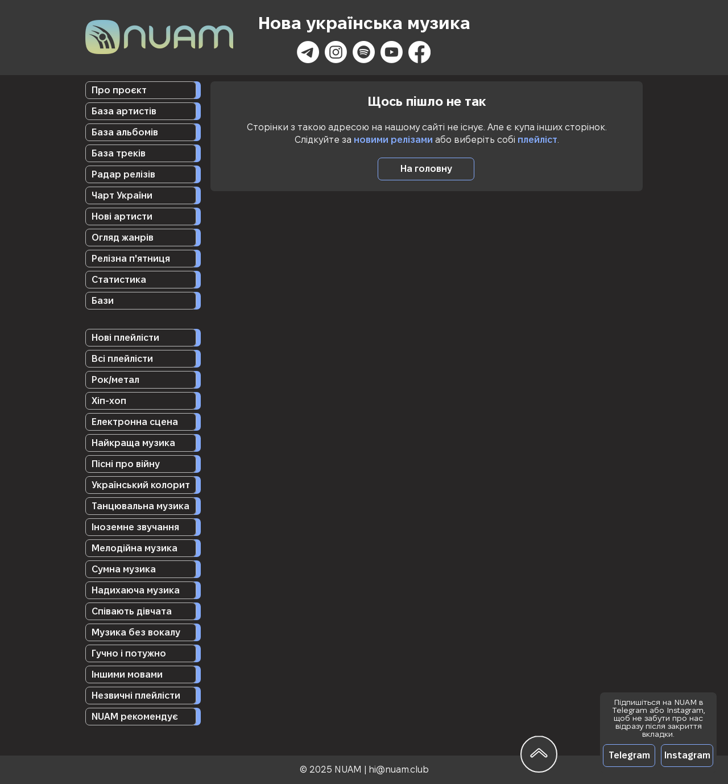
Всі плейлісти (122, 359)
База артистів (124, 111)
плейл (531, 140)
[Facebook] (419, 52)
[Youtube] (391, 52)
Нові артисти (122, 216)
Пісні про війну (126, 464)
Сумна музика (124, 569)
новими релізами (393, 140)
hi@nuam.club (399, 769)
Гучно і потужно (129, 653)
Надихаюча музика (136, 590)
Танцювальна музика (140, 506)
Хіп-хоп (109, 401)
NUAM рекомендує (135, 716)
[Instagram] (336, 52)
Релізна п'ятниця (131, 258)
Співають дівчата (132, 611)
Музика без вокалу (136, 632)
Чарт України (122, 195)
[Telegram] (629, 755)
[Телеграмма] (308, 52)
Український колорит (141, 485)
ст (552, 140)
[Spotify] (364, 52)
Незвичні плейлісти (136, 695)
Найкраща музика (133, 443)
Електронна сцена (135, 422)
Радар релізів (123, 174)
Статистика (119, 279)
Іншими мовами (127, 674)
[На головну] (426, 169)
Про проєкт (119, 90)
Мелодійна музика (134, 548)
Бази (103, 301)
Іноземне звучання (135, 527)
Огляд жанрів (123, 237)
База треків (119, 153)
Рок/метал (115, 380)
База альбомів (125, 132)
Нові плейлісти (125, 338)
